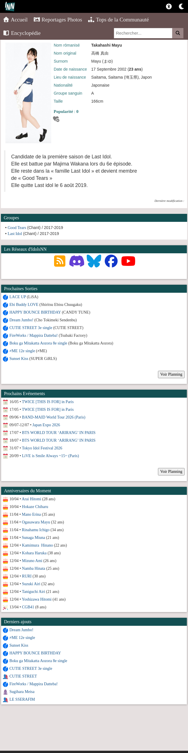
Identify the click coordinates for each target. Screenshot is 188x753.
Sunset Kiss (18, 358)
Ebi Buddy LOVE (23, 304)
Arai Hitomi (31, 499)
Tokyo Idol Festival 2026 (42, 448)
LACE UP (17, 297)
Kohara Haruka (34, 553)
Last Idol (15, 234)
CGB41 (28, 607)
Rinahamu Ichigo (36, 530)
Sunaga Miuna (33, 537)
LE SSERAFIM (22, 699)
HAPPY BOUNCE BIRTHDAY (35, 312)
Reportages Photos (57, 20)
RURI (26, 576)
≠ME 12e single (22, 351)
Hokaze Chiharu (35, 507)
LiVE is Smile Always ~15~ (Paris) (50, 456)
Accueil (15, 20)
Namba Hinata (33, 568)
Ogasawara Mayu (36, 522)
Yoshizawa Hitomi (37, 599)
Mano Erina (31, 514)
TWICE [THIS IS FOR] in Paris (48, 402)
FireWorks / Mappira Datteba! (33, 335)
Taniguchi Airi (33, 591)
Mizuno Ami (32, 561)
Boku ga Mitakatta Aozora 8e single (38, 343)
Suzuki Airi (31, 584)
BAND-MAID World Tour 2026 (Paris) (53, 417)
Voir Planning (171, 374)
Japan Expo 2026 (46, 425)
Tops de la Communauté (118, 20)
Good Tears (17, 228)
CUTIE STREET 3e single (30, 328)
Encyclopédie (22, 33)
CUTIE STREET (23, 676)
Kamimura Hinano (37, 545)
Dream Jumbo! (21, 320)
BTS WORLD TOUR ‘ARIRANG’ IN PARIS (59, 433)
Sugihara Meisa (21, 692)
